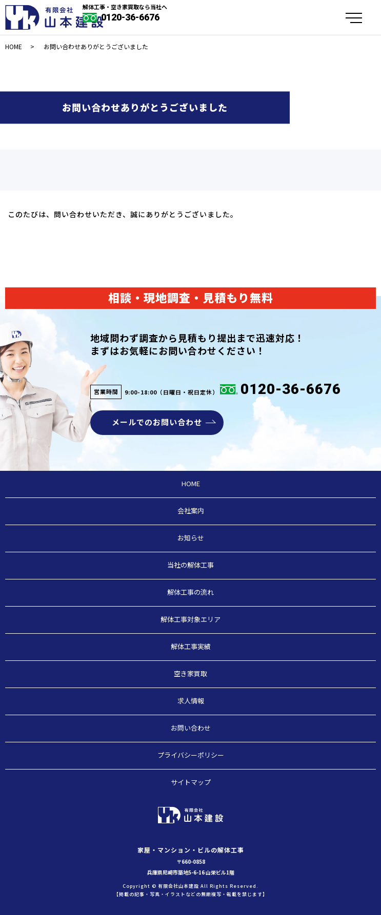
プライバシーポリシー (190, 755)
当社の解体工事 (190, 565)
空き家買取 (190, 673)
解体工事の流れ (190, 592)
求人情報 (190, 700)
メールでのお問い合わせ (157, 422)
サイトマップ (191, 782)
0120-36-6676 (129, 17)
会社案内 (190, 510)
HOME (13, 46)
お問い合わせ (191, 728)
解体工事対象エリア (190, 619)
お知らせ (190, 538)
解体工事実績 (191, 646)
